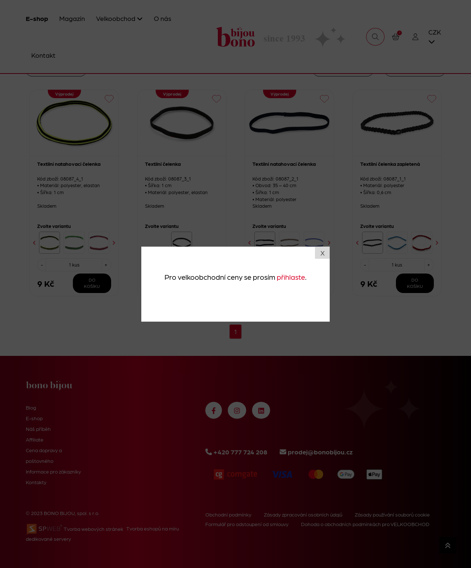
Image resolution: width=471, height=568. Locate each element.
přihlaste (291, 276)
